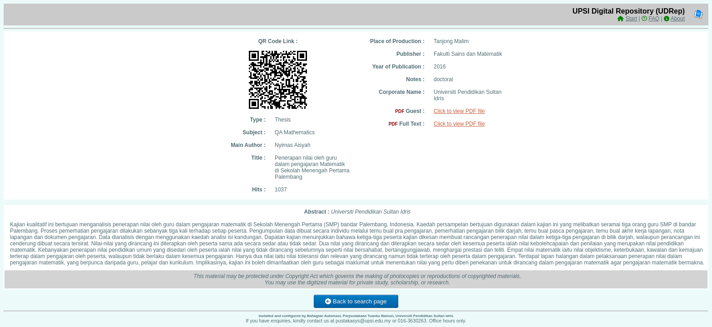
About (678, 18)
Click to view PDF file (459, 111)
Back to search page (355, 301)
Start (631, 18)
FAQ (653, 18)
